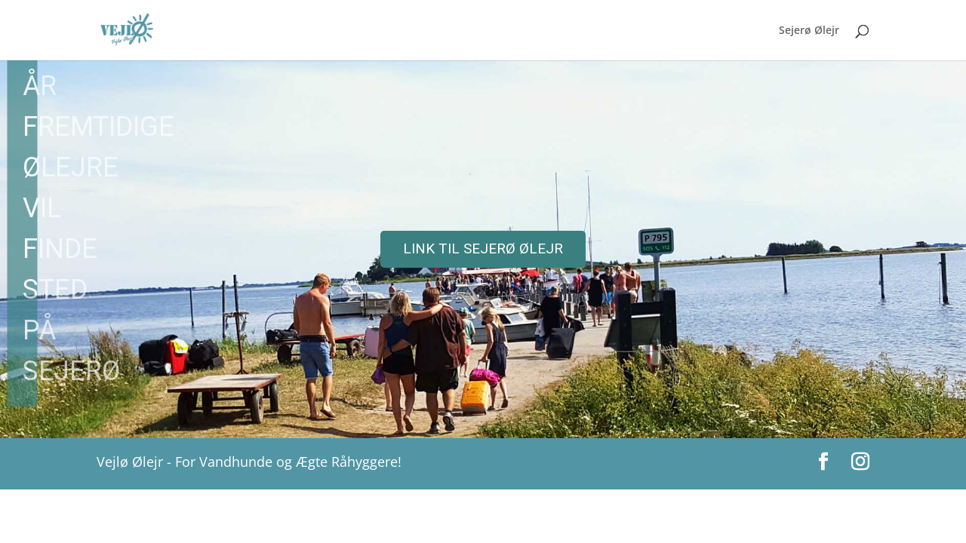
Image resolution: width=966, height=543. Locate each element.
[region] (483, 249)
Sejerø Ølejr (809, 31)
